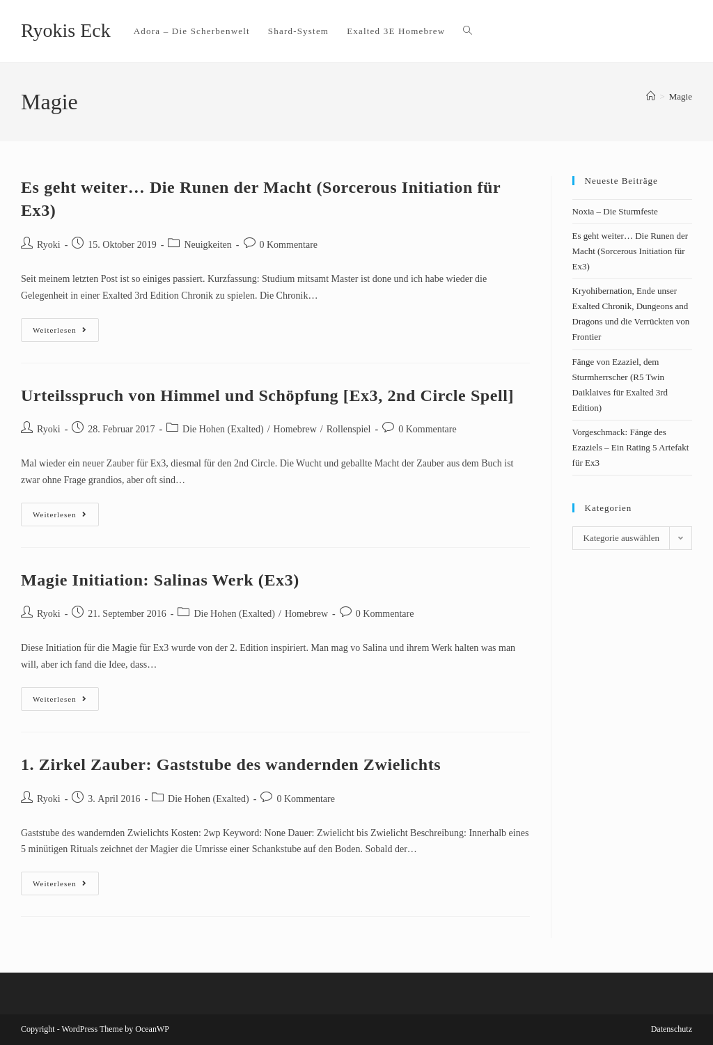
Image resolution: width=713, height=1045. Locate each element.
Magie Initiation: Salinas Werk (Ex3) (160, 580)
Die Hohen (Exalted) (223, 429)
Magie (680, 96)
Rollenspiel (349, 429)
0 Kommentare (289, 244)
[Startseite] (650, 96)
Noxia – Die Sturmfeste (615, 211)
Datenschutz (671, 1029)
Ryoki (49, 244)
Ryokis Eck (66, 30)
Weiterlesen (66, 326)
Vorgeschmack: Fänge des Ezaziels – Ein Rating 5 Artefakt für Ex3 (630, 447)
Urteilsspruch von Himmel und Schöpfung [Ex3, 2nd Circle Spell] (267, 395)
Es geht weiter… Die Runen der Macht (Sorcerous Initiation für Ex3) (630, 251)
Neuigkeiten (207, 244)
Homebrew (295, 429)
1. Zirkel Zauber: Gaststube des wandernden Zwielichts (231, 764)
